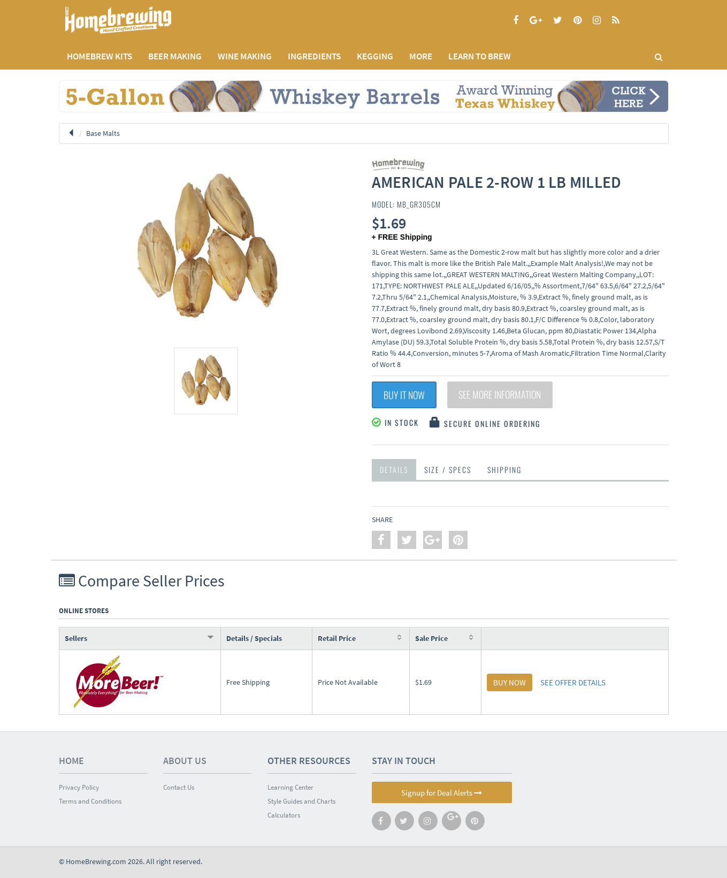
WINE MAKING (245, 56)
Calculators (283, 815)
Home (71, 760)
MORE (420, 56)
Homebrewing (133, 20)
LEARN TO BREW (479, 56)
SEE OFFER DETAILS (573, 682)
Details (394, 469)
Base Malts (103, 133)
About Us (184, 760)
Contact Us (178, 787)
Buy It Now (404, 395)
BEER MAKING (175, 56)
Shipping (504, 469)
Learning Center (290, 787)
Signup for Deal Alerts (441, 793)
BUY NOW (509, 682)
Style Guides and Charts (301, 801)
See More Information (500, 395)
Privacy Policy (79, 787)
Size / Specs (447, 469)
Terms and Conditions (90, 801)
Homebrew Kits (99, 56)
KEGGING (375, 56)
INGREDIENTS (314, 56)
